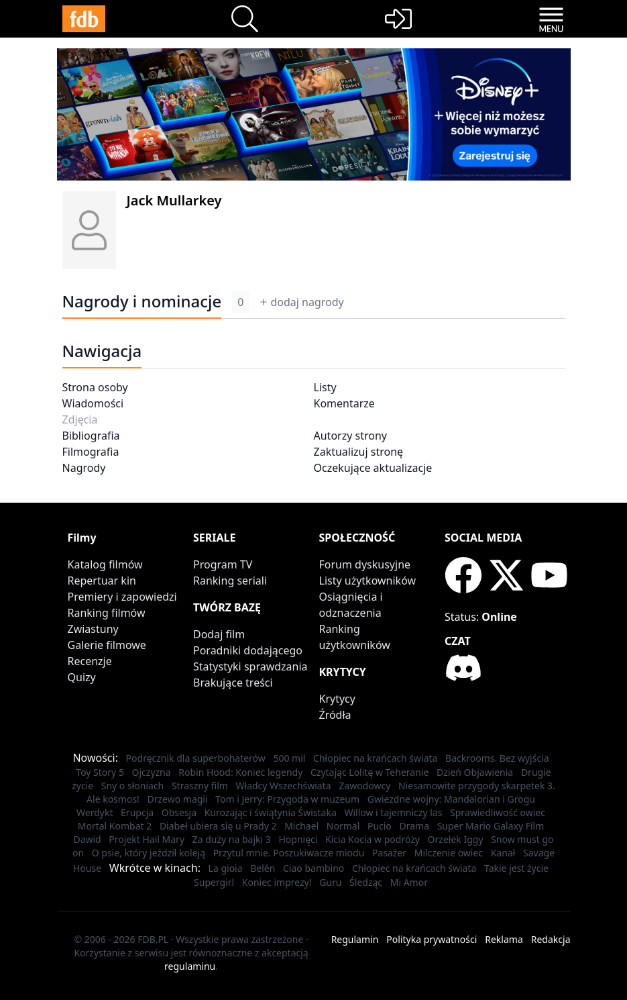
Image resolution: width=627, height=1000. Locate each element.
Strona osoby (95, 387)
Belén (262, 868)
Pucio (379, 825)
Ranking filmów (107, 612)
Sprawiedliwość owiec (497, 812)
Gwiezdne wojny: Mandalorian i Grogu (451, 799)
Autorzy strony (350, 435)
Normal (343, 825)
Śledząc (365, 882)
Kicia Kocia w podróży (372, 839)
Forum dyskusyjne (365, 564)
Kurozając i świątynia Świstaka (271, 812)
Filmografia (90, 451)
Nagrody (84, 467)
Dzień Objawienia (475, 772)
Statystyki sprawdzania (250, 666)
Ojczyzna (151, 772)
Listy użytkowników (367, 580)
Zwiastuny (93, 628)
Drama (414, 825)
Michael (301, 825)
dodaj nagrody (301, 302)
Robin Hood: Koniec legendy (240, 772)
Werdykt (94, 812)
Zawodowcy (364, 785)
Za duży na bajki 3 (231, 839)
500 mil (289, 758)
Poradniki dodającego (247, 650)
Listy (325, 387)
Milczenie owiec (448, 852)
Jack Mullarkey (174, 200)
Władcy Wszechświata (283, 785)
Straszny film (200, 785)
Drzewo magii (178, 799)
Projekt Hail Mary (146, 839)
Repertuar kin (102, 580)
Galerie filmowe (107, 645)
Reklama (504, 939)
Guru (330, 882)
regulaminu (189, 966)
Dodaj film (219, 634)
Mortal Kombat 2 (115, 825)
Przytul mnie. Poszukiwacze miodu (289, 852)
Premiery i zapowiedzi (122, 596)
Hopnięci (297, 839)
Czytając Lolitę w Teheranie (369, 772)
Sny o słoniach (132, 785)
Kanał (503, 852)
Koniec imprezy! (277, 882)
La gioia (226, 868)
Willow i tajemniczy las (393, 812)
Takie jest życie (516, 868)
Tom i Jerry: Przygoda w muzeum (287, 799)
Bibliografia (91, 435)
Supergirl (214, 882)
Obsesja (179, 812)
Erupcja (137, 812)
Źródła (335, 714)
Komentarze (344, 403)
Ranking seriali (230, 580)
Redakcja (551, 939)
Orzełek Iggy (455, 839)
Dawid (87, 839)
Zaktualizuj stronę (359, 451)
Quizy (82, 677)
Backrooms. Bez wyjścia (497, 758)
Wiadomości (93, 403)
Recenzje (90, 661)
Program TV (222, 564)
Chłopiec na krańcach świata (375, 758)
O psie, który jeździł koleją (148, 852)
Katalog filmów (105, 564)
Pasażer (389, 852)
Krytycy (337, 698)
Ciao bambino (313, 868)
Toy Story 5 (100, 772)
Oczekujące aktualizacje (373, 467)
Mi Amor (409, 882)
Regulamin (355, 939)
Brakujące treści (233, 682)
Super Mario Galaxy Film (491, 825)
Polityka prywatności (431, 939)
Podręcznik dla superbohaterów (196, 758)
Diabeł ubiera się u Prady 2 (218, 825)
